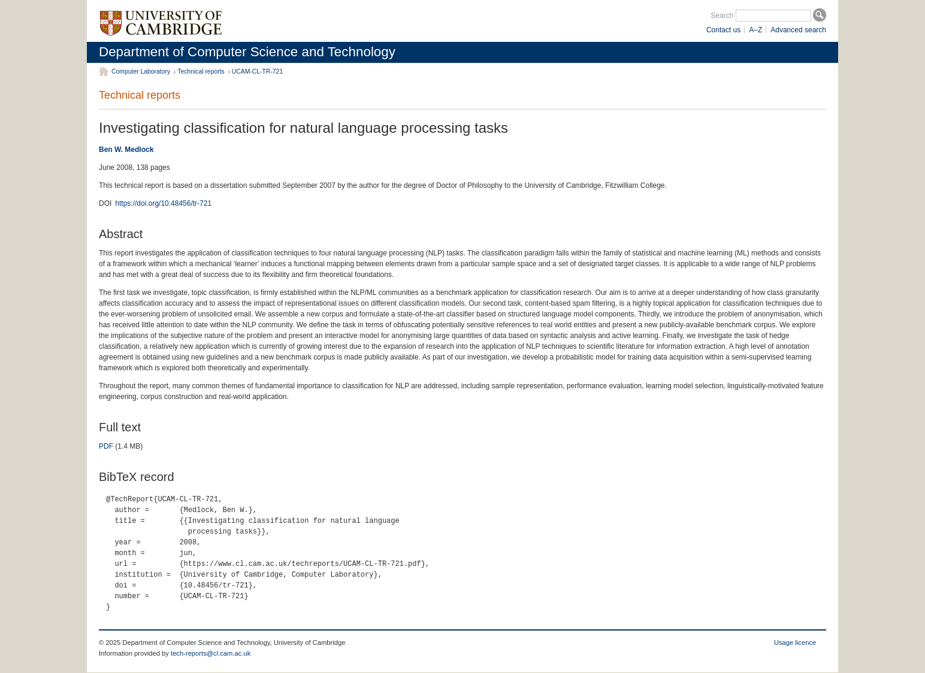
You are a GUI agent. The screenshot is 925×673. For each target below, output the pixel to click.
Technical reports (201, 71)
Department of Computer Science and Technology (247, 51)
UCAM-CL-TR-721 (257, 71)
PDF (106, 446)
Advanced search (798, 30)
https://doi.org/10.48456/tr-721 (163, 203)
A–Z (755, 30)
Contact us (723, 30)
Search (722, 15)
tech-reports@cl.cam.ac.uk (210, 653)
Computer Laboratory (140, 71)
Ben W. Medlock (126, 149)
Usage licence (795, 642)
